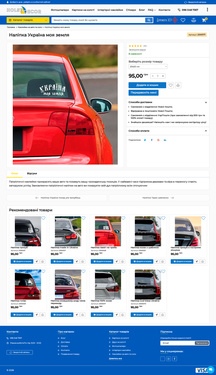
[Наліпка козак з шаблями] (148, 231)
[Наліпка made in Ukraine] (68, 231)
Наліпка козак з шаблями (148, 249)
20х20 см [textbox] (135, 66)
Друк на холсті (119, 342)
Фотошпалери (119, 346)
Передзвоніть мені (36, 261)
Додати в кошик (147, 85)
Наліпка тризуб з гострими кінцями (188, 250)
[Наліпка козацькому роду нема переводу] (68, 285)
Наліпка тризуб (28, 249)
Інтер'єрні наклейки (121, 350)
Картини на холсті (120, 338)
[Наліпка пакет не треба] (108, 231)
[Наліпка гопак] (28, 285)
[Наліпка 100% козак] (108, 285)
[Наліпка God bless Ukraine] (148, 285)
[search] (102, 20)
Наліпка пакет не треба (108, 249)
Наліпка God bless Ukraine (148, 302)
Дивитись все (115, 358)
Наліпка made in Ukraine (68, 249)
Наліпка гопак (28, 302)
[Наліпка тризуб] (28, 231)
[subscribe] (185, 343)
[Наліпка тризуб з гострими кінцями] (188, 231)
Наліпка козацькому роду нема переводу (68, 303)
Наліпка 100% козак (108, 302)
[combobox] (148, 66)
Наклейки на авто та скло (124, 354)
